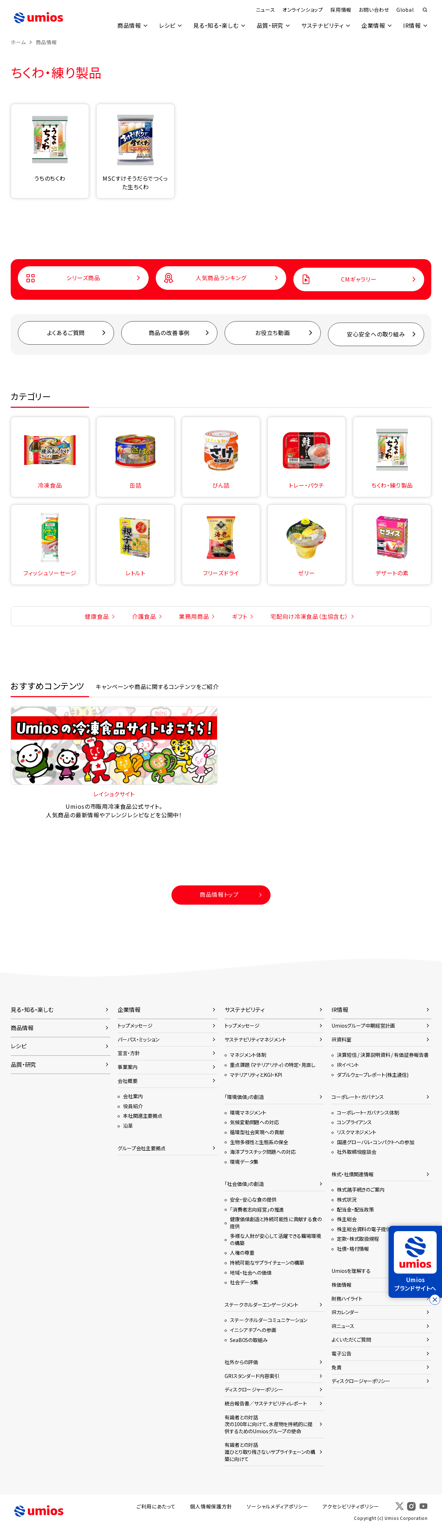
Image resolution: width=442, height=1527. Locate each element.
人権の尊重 (242, 1252)
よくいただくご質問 (351, 1339)
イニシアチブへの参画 (253, 1329)
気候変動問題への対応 (254, 1122)
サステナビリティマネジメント (255, 1039)
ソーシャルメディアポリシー (278, 1506)
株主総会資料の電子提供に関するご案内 (380, 1228)
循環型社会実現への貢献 (257, 1131)
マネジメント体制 (248, 1054)
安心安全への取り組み (376, 334)
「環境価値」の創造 (244, 1096)
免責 (336, 1367)
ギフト (239, 616)
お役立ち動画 (272, 333)
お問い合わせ (373, 9)
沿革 (128, 1125)
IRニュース (343, 1325)
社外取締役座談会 (356, 1151)
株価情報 (341, 1284)
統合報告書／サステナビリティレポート (266, 1403)
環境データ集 (244, 1161)
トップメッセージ (135, 1025)
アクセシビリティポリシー (351, 1506)
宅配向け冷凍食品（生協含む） (309, 616)
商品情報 (128, 26)
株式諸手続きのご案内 (361, 1189)
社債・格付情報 (353, 1248)
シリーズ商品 (83, 278)
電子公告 (341, 1353)
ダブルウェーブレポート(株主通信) (372, 1074)
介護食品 (144, 616)
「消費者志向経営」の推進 (257, 1209)
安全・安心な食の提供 (253, 1199)
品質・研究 (269, 26)
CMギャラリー (359, 279)
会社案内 (133, 1096)
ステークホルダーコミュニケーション (268, 1319)
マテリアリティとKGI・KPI (256, 1074)
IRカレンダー (345, 1312)
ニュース (265, 9)
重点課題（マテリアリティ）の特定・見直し (272, 1064)
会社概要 (128, 1080)
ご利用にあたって (157, 1506)
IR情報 (412, 26)
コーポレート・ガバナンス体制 (368, 1112)
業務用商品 (194, 616)
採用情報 (340, 9)
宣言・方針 (129, 1052)
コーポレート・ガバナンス (358, 1096)
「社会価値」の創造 (244, 1183)
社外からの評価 (241, 1362)
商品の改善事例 (169, 333)
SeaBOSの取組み (249, 1339)
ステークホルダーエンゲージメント (261, 1304)
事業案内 (128, 1066)
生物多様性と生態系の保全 (259, 1141)
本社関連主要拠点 (143, 1115)
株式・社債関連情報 (353, 1173)
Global (404, 9)
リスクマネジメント (356, 1131)
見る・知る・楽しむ (215, 26)
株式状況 (347, 1199)
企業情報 (373, 26)
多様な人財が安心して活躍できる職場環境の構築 (275, 1239)
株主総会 (347, 1219)
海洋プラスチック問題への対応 (262, 1151)
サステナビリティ (321, 26)
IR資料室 (341, 1039)
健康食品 (97, 616)
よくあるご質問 (66, 333)
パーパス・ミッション (138, 1039)
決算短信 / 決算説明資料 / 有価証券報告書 (382, 1054)
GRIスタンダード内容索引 (252, 1375)
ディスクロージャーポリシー (254, 1389)
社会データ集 (244, 1282)
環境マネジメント (248, 1112)
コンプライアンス (354, 1122)
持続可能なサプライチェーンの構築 (267, 1262)
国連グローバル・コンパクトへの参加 (375, 1141)
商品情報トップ (219, 894)
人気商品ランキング (221, 278)
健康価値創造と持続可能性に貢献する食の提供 (276, 1222)
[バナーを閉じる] (435, 1299)
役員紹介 (133, 1105)
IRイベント (348, 1064)
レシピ (166, 26)
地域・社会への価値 (251, 1272)
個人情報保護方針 (212, 1506)
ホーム (18, 42)
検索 (424, 10)
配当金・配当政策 (355, 1209)
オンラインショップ (302, 9)
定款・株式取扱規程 (358, 1238)
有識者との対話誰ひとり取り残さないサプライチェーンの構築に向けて (270, 1451)
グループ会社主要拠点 (142, 1147)
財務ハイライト (347, 1298)
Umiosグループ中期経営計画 (363, 1025)
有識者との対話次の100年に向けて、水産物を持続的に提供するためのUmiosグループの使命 (269, 1423)
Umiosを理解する (351, 1270)
